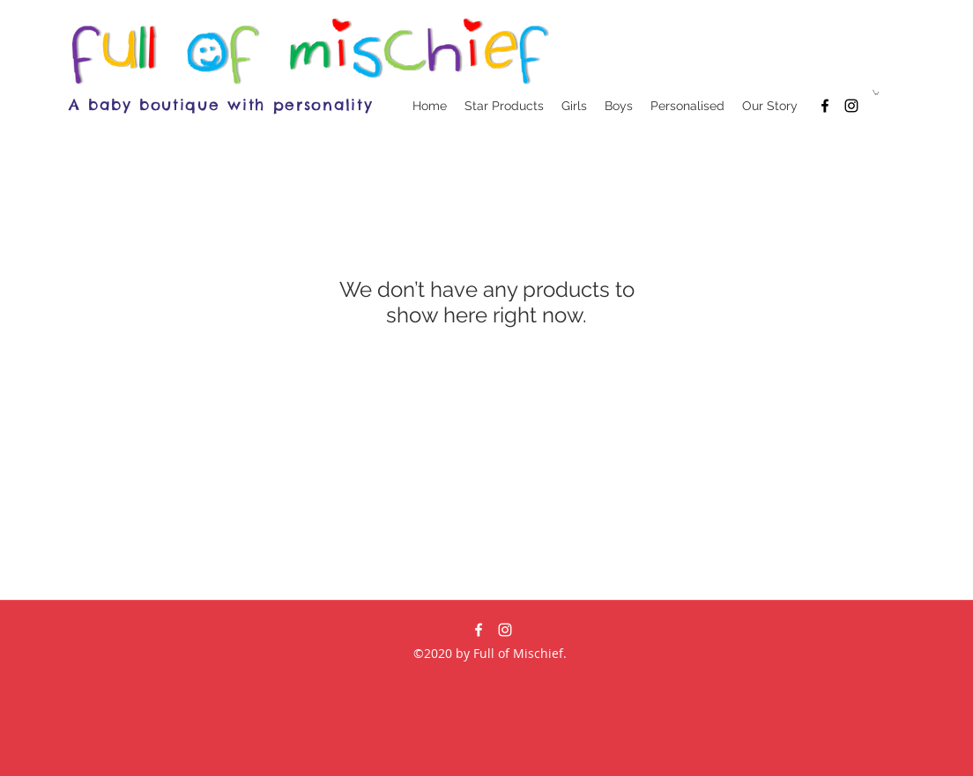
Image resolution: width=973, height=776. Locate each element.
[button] (876, 92)
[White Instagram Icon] (505, 630)
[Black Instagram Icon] (851, 106)
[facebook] (825, 106)
